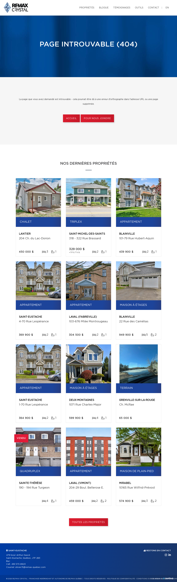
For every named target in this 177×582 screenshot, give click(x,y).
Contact (153, 8)
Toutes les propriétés (88, 522)
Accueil (71, 118)
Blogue (104, 8)
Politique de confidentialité (121, 579)
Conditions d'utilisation (148, 579)
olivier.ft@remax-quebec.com (30, 567)
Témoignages (121, 8)
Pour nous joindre (97, 118)
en (167, 8)
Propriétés (86, 8)
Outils (139, 8)
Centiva (168, 578)
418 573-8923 (18, 564)
